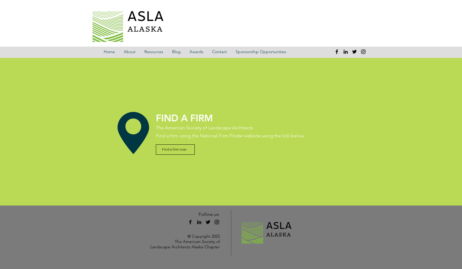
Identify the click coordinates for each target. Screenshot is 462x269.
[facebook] (337, 52)
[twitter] (354, 52)
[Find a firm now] (175, 149)
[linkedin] (346, 52)
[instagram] (363, 52)
